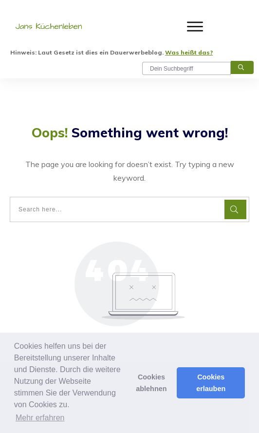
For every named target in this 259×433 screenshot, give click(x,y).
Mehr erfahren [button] (40, 418)
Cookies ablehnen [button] (151, 383)
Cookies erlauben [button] (210, 383)
